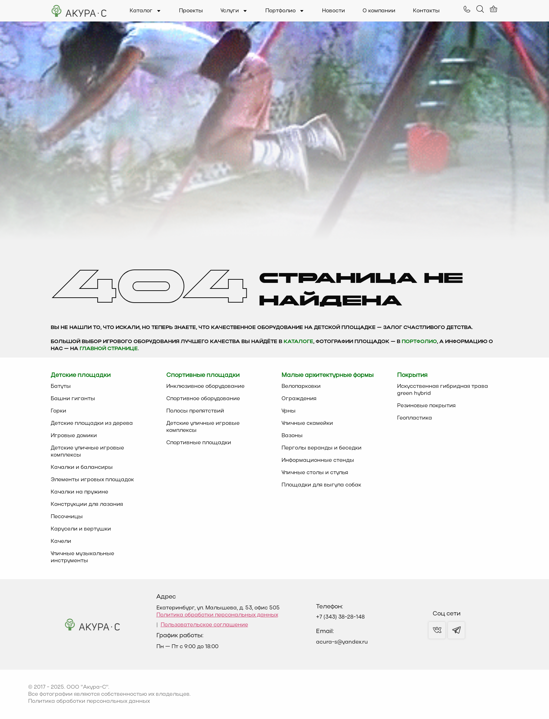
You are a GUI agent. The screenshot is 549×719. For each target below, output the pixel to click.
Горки (58, 411)
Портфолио (284, 10)
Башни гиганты (73, 399)
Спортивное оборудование (203, 399)
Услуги (234, 10)
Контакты (426, 11)
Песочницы (67, 517)
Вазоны (292, 436)
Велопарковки (301, 386)
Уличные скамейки (307, 423)
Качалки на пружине (79, 492)
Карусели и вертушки (81, 529)
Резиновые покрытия (426, 406)
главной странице (109, 349)
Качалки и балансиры (82, 467)
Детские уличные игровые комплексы (87, 451)
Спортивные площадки (198, 443)
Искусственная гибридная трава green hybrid (442, 390)
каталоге (298, 342)
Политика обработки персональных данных (217, 615)
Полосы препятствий (195, 411)
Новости (333, 11)
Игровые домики (74, 436)
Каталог (145, 10)
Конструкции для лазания (87, 504)
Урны (289, 411)
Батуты (61, 386)
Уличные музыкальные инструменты (82, 557)
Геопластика (414, 418)
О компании (379, 11)
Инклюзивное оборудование (205, 386)
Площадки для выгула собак (321, 485)
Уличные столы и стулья (315, 473)
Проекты (191, 11)
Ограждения (299, 399)
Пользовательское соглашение (204, 625)
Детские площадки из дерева (92, 423)
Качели (61, 541)
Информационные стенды (318, 460)
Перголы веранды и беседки (322, 448)
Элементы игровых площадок (92, 480)
